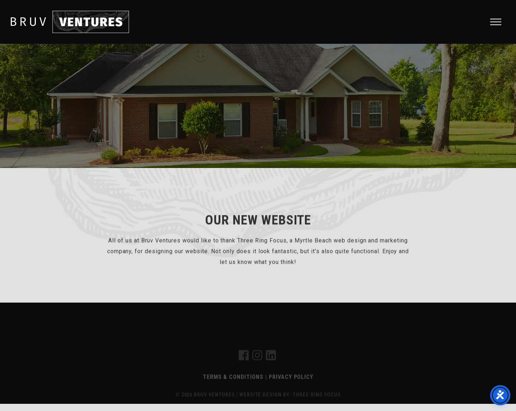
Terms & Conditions (233, 381)
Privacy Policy (291, 381)
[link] (244, 362)
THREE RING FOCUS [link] (317, 399)
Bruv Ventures (70, 22)
